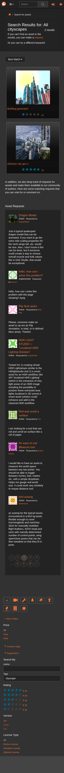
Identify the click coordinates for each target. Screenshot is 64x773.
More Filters (11, 618)
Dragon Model (27, 215)
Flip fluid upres (28, 306)
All (7, 600)
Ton (39, 419)
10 (30, 563)
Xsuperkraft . (33, 355)
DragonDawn (24, 222)
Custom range (12, 646)
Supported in (11, 653)
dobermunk (23, 504)
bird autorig (26, 496)
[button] (11, 4)
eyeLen (14, 282)
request (38, 37)
